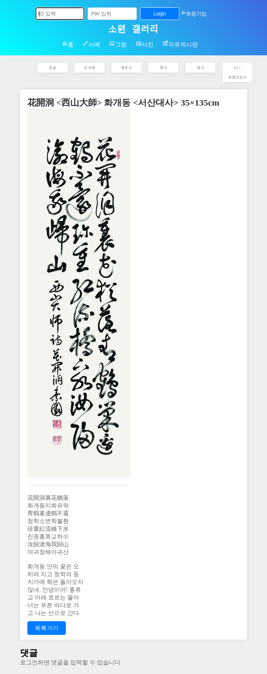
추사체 (89, 67)
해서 (163, 67)
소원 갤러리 (133, 28)
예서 (200, 67)
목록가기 (46, 628)
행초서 (126, 67)
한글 (52, 67)
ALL (237, 67)
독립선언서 (237, 77)
